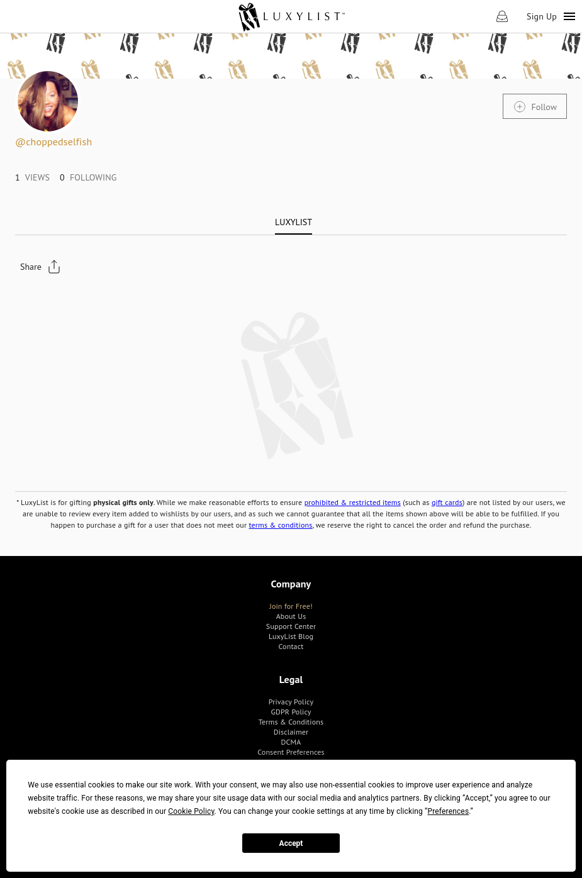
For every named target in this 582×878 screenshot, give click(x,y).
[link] (291, 16)
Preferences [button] (448, 811)
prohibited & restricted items (353, 502)
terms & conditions (281, 525)
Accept (291, 843)
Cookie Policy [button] (191, 811)
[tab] (293, 222)
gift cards (447, 502)
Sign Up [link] (542, 16)
